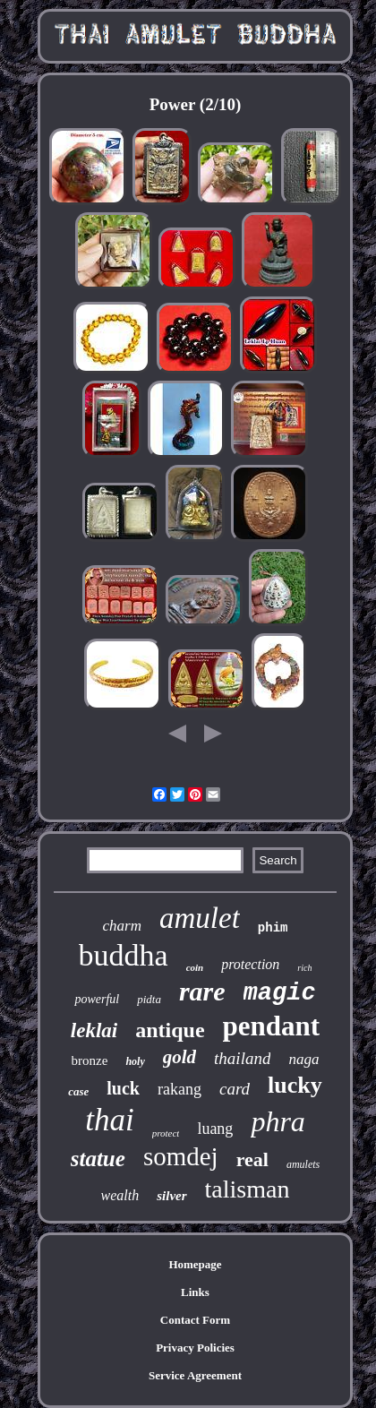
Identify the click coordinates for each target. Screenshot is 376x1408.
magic (280, 993)
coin (195, 967)
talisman (247, 1189)
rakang (179, 1089)
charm (122, 925)
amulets (303, 1164)
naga (303, 1059)
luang (215, 1129)
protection (250, 964)
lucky (295, 1085)
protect (166, 1133)
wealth (120, 1195)
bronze (90, 1060)
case (78, 1091)
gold (179, 1057)
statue (98, 1158)
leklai (94, 1030)
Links (195, 1292)
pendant (271, 1026)
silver (171, 1196)
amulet (199, 918)
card (234, 1088)
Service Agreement (195, 1375)
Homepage (194, 1264)
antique (169, 1030)
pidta (149, 999)
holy (134, 1061)
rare (202, 991)
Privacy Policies (195, 1347)
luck (123, 1088)
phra (277, 1121)
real (252, 1159)
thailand (242, 1058)
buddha (123, 955)
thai (109, 1120)
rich (304, 968)
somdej (180, 1156)
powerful (96, 999)
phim (273, 928)
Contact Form (195, 1319)
